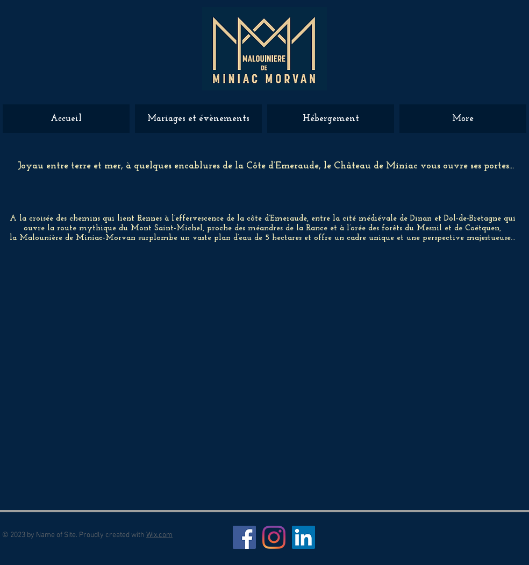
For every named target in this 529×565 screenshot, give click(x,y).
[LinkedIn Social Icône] (303, 537)
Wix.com (159, 535)
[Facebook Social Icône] (244, 537)
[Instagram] (273, 537)
